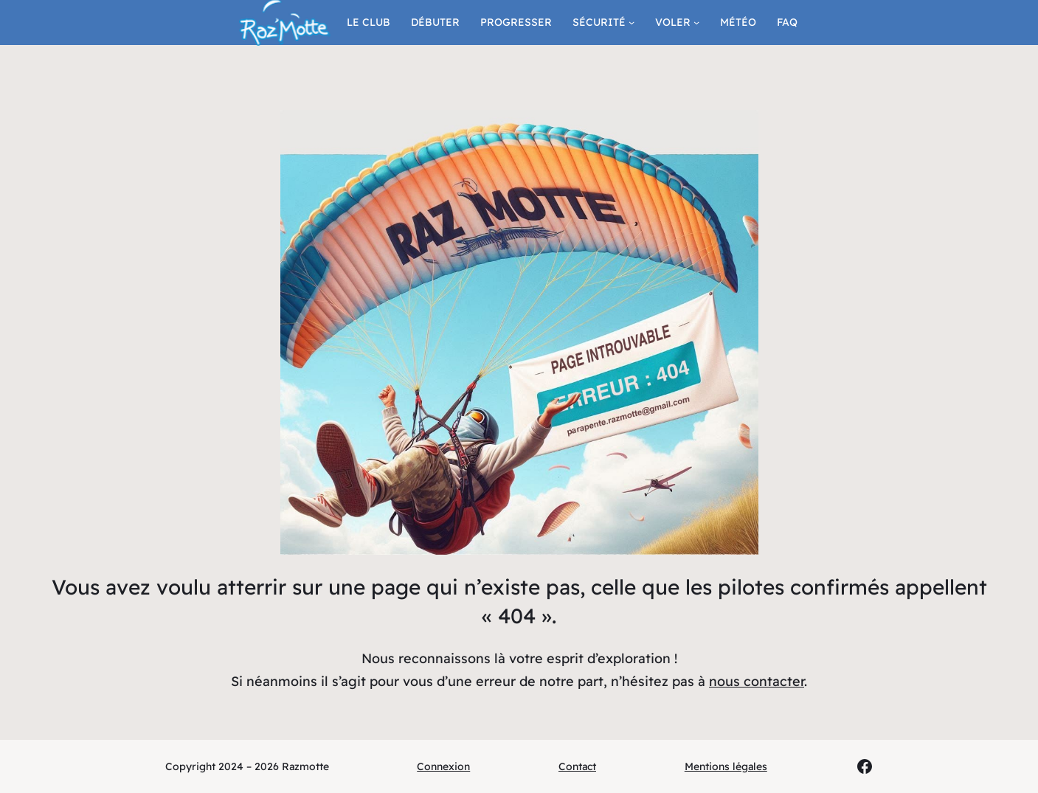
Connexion (443, 766)
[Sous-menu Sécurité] (631, 22)
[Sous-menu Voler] (696, 22)
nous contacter (756, 681)
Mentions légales (726, 766)
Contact (577, 766)
